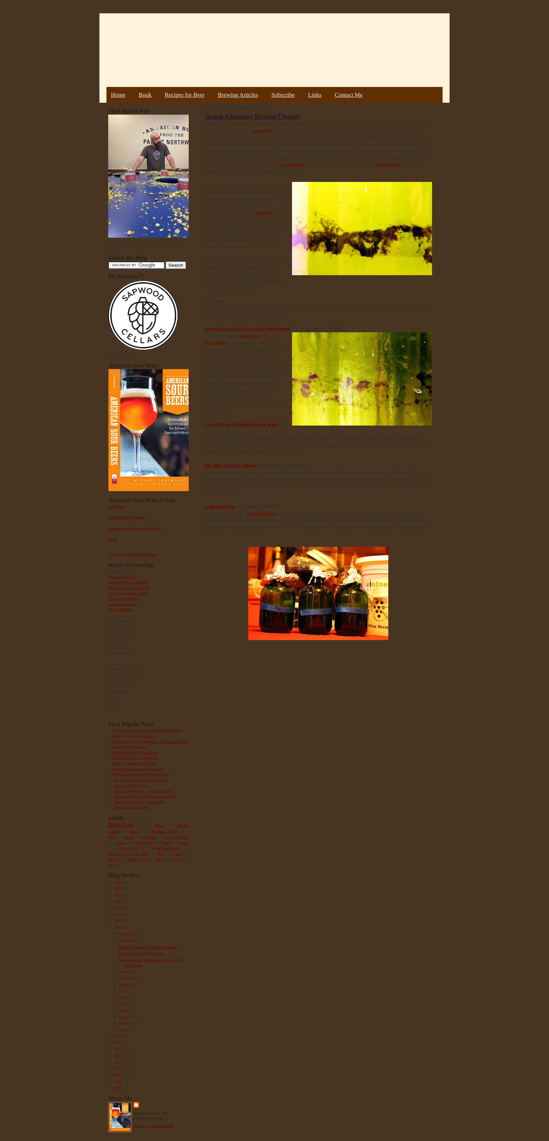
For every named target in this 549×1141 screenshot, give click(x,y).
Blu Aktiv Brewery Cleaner (230, 465)
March (124, 1017)
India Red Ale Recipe (130, 785)
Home (118, 94)
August (125, 985)
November (128, 940)
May (123, 1004)
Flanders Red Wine (123, 598)
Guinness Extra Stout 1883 (129, 587)
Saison (129, 837)
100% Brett (143, 843)
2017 (118, 921)
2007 (118, 1088)
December (127, 934)
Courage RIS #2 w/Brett (127, 582)
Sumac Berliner (120, 609)
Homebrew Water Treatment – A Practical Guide (150, 741)
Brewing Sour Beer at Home (134, 736)
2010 (118, 1068)
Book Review (177, 837)
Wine (184, 843)
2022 (118, 895)
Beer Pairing (176, 859)
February (126, 1023)
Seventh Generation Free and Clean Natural (247, 328)
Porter (166, 843)
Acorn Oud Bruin (121, 577)
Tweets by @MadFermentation (132, 554)
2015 (118, 1036)
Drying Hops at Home (131, 807)
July (122, 991)
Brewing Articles (238, 94)
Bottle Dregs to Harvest (126, 517)
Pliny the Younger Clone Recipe (139, 802)
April (123, 1010)
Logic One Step (219, 506)
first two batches (261, 513)
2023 (118, 889)
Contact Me (348, 94)
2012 (118, 1055)
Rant (161, 854)
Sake (159, 859)
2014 (118, 1042)
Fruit (158, 825)
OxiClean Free (387, 164)
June (123, 997)
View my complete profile (153, 1125)
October (126, 972)
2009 (118, 1075)
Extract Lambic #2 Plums (128, 593)
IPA (111, 837)
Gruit (177, 854)
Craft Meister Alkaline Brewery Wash (241, 424)
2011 (118, 1062)
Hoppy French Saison (129, 747)
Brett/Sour (121, 824)
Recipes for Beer (185, 94)
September (128, 978)
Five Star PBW (291, 164)
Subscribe (283, 94)
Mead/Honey (128, 848)
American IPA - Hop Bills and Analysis (144, 796)
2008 (118, 1081)
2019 (118, 908)
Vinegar (113, 865)
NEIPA (150, 837)
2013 (118, 1049)
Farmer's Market (138, 859)
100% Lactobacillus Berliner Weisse (140, 774)
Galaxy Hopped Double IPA (134, 763)
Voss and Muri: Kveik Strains (141, 953)
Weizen (113, 859)
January (125, 1030)
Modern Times (165, 831)
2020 (118, 901)
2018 (118, 914)
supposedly (263, 130)
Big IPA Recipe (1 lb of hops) (135, 752)
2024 (118, 882)
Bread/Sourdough (165, 848)
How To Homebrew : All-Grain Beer (143, 790)
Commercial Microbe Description (134, 528)
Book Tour (116, 506)
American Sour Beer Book (128, 854)
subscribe (263, 212)
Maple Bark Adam (122, 604)
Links (314, 94)
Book (145, 94)
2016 (118, 927)
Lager (120, 843)
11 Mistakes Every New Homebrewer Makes (147, 730)
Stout (135, 831)
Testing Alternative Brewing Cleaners (147, 947)
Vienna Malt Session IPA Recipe (137, 769)
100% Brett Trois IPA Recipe (135, 757)
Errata (113, 539)
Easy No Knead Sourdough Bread (140, 779)
